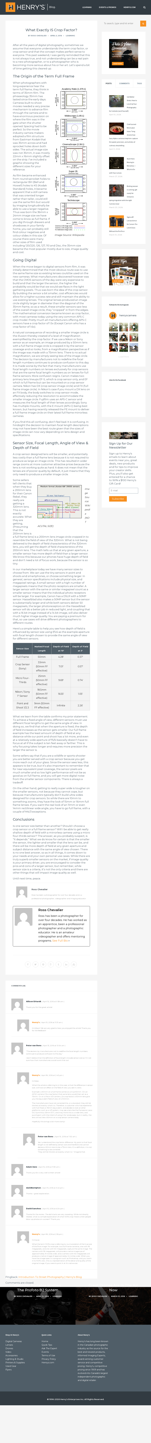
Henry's (36, 1022)
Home (45, 1341)
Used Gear (10, 1366)
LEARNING (87, 7)
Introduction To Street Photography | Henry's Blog (50, 1277)
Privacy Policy (49, 1359)
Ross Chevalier (38, 36)
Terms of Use (48, 1355)
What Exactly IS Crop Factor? (51, 30)
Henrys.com (48, 1362)
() (53, 1001)
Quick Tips (47, 1345)
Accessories (11, 1355)
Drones (9, 1348)
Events (45, 1352)
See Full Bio (60, 940)
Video (8, 1352)
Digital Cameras (13, 1341)
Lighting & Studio (14, 1359)
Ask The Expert (49, 1348)
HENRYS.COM (130, 7)
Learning (70, 36)
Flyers (8, 1369)
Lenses (9, 1345)
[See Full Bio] (69, 941)
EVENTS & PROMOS (107, 7)
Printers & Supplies (15, 1362)
